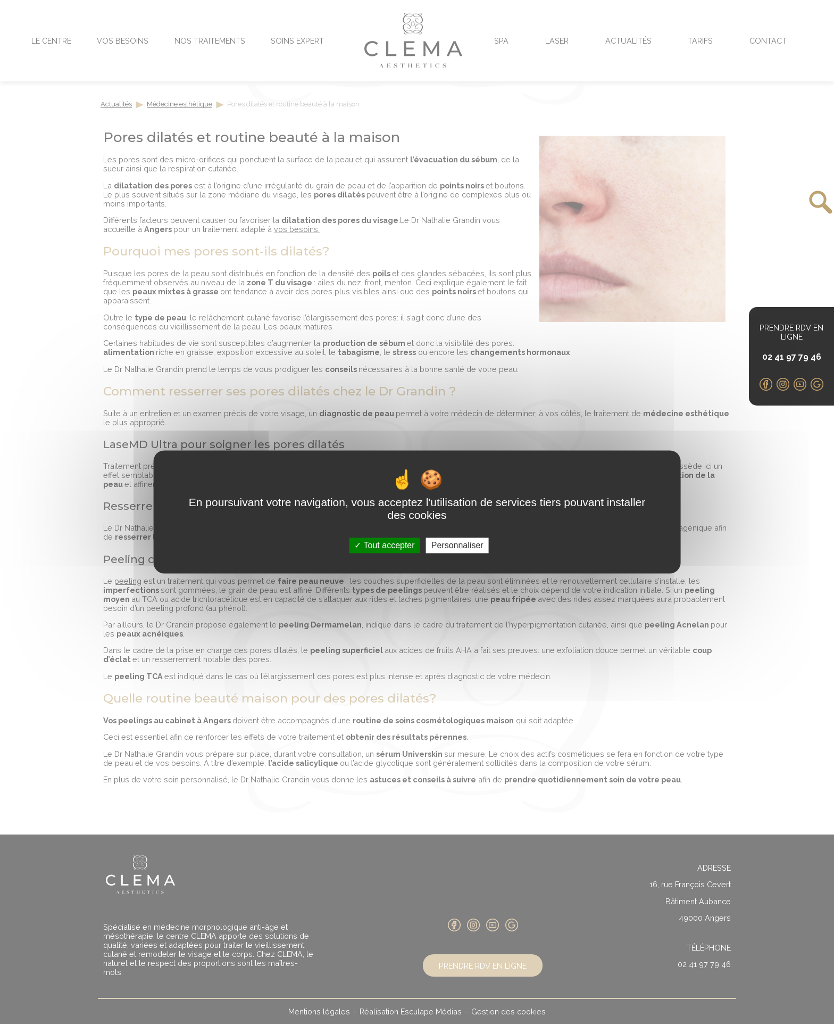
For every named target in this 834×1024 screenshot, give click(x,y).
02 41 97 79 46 (791, 357)
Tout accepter (384, 545)
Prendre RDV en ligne (791, 332)
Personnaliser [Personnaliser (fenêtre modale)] (457, 545)
